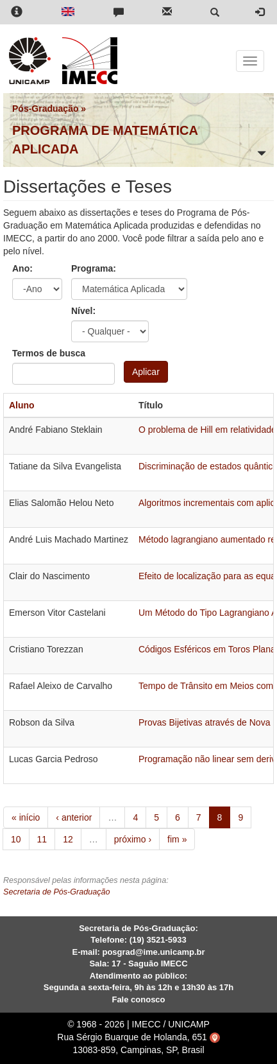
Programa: (93, 268)
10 (16, 839)
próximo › (132, 839)
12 (68, 839)
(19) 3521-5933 (158, 940)
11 (42, 839)
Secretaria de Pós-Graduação (56, 891)
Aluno (22, 405)
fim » (177, 839)
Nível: (83, 311)
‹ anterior (74, 817)
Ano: (22, 268)
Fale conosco (138, 999)
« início (26, 817)
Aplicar (146, 372)
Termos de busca (48, 353)
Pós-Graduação (45, 108)
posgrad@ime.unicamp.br (153, 952)
